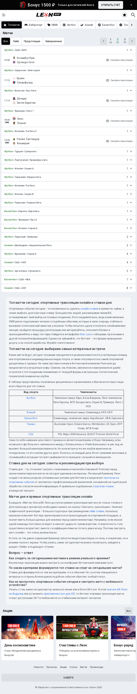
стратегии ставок (103, 486)
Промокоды (96, 667)
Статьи (73, 667)
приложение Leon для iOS (59, 593)
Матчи (83, 667)
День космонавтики (19, 645)
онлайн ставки (89, 308)
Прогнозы (51, 667)
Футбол (8, 50)
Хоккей (8, 245)
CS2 (31, 434)
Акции (63, 667)
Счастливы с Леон (73, 645)
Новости (38, 667)
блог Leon (86, 334)
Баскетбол (10, 211)
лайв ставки (96, 511)
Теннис (31, 424)
